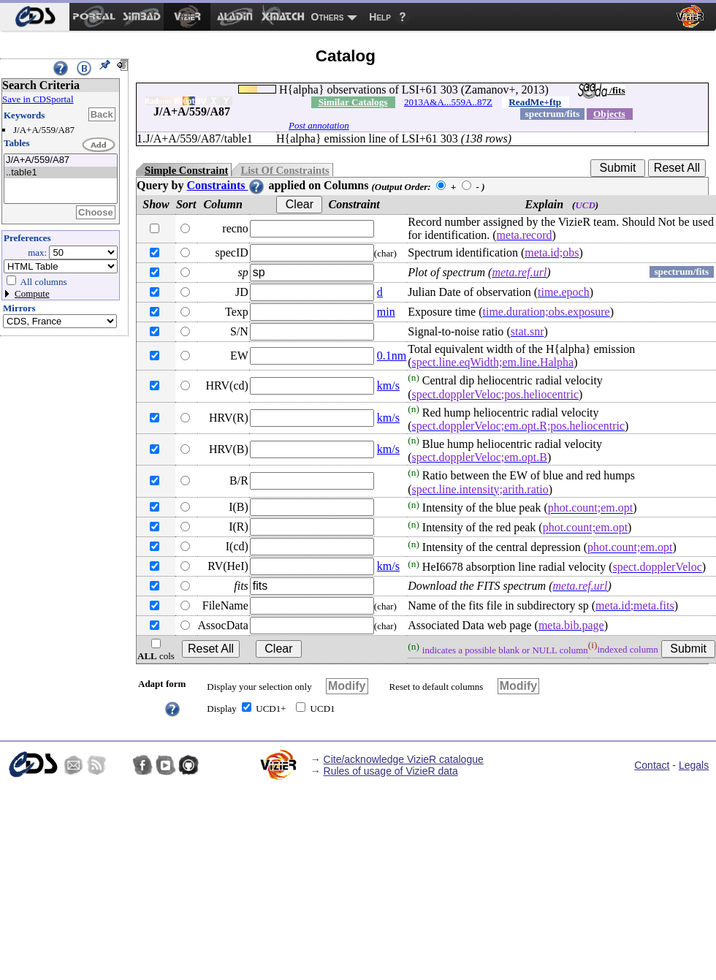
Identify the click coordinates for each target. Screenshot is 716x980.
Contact (651, 765)
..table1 (60, 173)
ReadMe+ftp (535, 101)
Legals (694, 765)
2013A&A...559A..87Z (448, 101)
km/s (388, 385)
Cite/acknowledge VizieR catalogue (404, 759)
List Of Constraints (284, 170)
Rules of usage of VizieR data (391, 771)
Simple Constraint (186, 170)
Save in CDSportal (38, 99)
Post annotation (319, 125)
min (386, 311)
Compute (32, 293)
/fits (601, 90)
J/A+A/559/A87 (60, 160)
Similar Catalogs (353, 101)
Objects (609, 113)
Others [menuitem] (327, 17)
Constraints (225, 185)
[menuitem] (34, 17)
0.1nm (391, 355)
